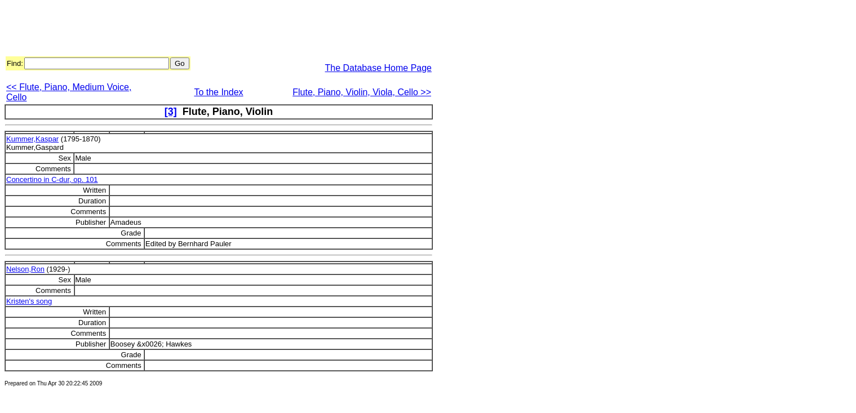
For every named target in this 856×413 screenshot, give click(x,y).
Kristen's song (29, 301)
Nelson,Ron (25, 269)
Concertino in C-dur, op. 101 (52, 179)
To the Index (218, 92)
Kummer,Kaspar (32, 139)
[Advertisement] (210, 30)
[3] (171, 111)
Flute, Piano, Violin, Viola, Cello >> (361, 92)
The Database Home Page (378, 68)
